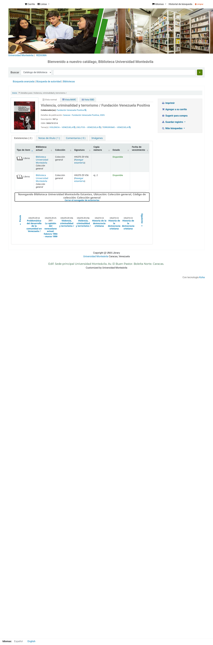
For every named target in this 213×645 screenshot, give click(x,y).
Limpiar (199, 4)
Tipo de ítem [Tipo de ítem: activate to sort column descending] (23, 149)
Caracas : (67, 115)
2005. (102, 115)
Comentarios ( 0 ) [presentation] (75, 138)
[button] (29, 4)
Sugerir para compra (174, 115)
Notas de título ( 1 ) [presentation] (49, 138)
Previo (20, 220)
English (31, 641)
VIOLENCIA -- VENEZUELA (61, 127)
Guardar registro (173, 122)
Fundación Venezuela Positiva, (85, 115)
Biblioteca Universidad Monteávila (15, 4)
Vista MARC (69, 99)
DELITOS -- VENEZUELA (87, 127)
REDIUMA (41, 55)
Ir (200, 72)
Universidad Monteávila (20, 55)
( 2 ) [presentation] (23, 138)
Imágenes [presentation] (97, 138)
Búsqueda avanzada (23, 81)
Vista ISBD (88, 99)
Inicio (14, 93)
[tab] (23, 138)
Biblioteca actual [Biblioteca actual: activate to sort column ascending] (41, 148)
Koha (202, 277)
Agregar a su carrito (174, 109)
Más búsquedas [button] (172, 128)
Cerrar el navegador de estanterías (100, 200)
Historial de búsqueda (180, 4)
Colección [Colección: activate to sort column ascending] (60, 149)
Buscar (15, 72)
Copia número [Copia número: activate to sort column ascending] (97, 148)
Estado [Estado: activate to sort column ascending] (116, 149)
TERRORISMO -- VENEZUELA (115, 127)
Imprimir (168, 103)
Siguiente (142, 220)
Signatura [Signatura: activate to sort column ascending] (79, 149)
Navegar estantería (79, 161)
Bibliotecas (69, 81)
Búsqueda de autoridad (48, 81)
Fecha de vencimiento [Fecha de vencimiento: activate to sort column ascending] (138, 148)
